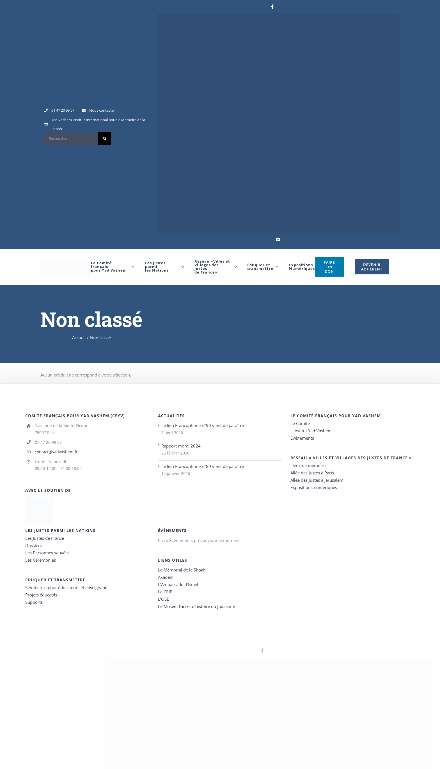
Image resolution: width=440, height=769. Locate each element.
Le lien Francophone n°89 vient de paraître (202, 466)
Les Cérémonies (40, 560)
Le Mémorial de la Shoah (182, 570)
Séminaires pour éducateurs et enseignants (66, 587)
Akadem (166, 577)
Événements (302, 438)
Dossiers (33, 545)
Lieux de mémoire (308, 465)
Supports (34, 602)
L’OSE (163, 599)
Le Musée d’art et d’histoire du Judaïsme (196, 606)
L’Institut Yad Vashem (311, 430)
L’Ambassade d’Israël (178, 584)
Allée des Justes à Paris (312, 473)
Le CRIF (165, 591)
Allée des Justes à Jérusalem (316, 480)
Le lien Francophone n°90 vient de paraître (202, 425)
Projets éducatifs (41, 595)
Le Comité (300, 423)
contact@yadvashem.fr (56, 451)
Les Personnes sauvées (47, 552)
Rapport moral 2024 (181, 446)
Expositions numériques (313, 487)
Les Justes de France (44, 538)
